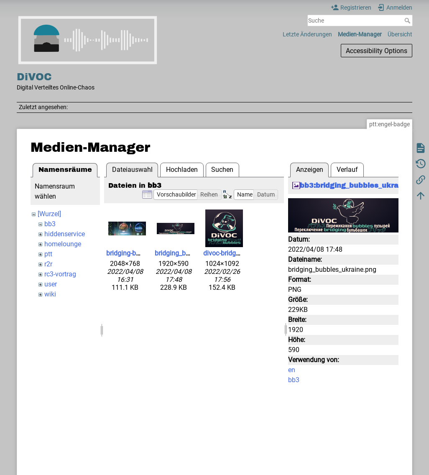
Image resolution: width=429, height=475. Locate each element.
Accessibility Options (376, 51)
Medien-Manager (360, 34)
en (291, 370)
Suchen (222, 170)
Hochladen (182, 170)
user (50, 284)
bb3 (50, 224)
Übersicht (400, 34)
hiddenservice (64, 234)
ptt (48, 254)
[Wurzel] (49, 214)
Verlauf (347, 170)
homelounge (62, 244)
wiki (50, 294)
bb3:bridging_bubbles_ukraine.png (363, 185)
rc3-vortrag (60, 274)
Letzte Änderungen (307, 34)
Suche (408, 20)
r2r (48, 264)
